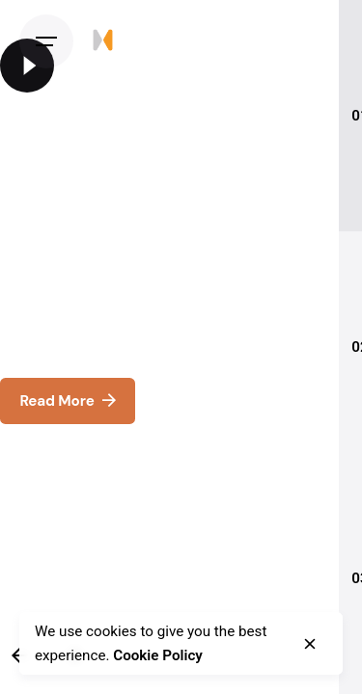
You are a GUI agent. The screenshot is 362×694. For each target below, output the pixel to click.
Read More (67, 400)
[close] (310, 644)
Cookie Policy (158, 655)
